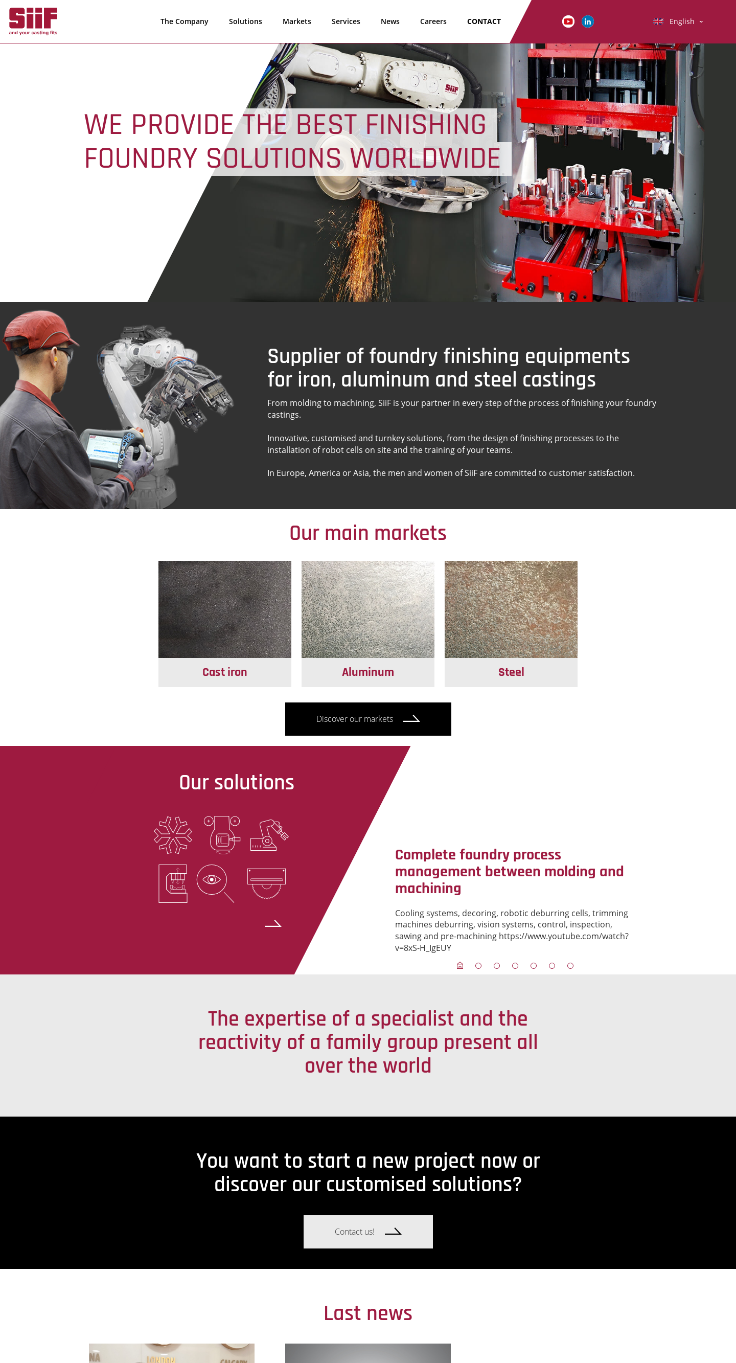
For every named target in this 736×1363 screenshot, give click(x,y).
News (390, 21)
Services (346, 21)
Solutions (245, 21)
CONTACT (484, 21)
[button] (460, 965)
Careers (433, 21)
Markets (297, 21)
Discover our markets (354, 718)
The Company (184, 21)
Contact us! (355, 1231)
